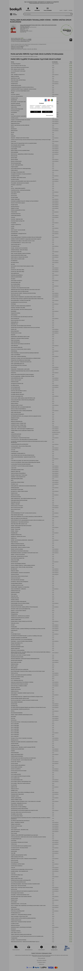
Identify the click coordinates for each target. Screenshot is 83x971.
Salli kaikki (36, 111)
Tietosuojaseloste (49, 115)
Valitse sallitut (47, 111)
